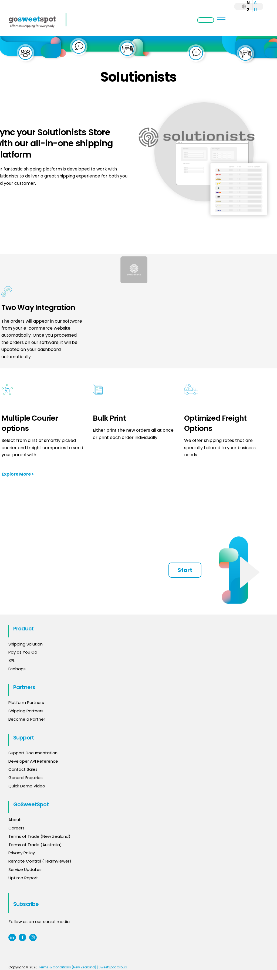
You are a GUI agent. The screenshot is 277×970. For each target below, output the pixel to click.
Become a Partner (26, 719)
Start (185, 570)
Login (206, 20)
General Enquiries (26, 777)
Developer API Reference (33, 761)
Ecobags (17, 669)
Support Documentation (33, 753)
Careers (16, 828)
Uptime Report (23, 878)
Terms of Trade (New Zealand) (39, 836)
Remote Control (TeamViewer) (39, 861)
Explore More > (18, 474)
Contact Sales (23, 769)
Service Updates (25, 869)
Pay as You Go (22, 652)
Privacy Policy (21, 853)
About (14, 819)
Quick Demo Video (26, 786)
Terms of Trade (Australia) (35, 844)
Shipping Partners (25, 711)
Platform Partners (26, 702)
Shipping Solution (25, 644)
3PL (11, 660)
